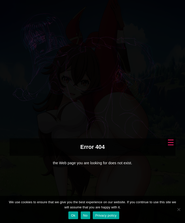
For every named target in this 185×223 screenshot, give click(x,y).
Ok (73, 215)
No (85, 215)
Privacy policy (106, 215)
